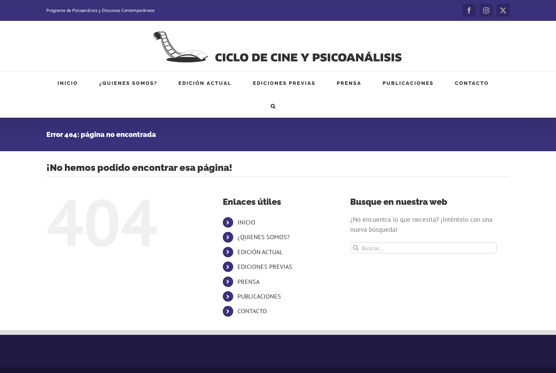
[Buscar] (355, 247)
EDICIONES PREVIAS (264, 266)
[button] (273, 106)
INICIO (246, 222)
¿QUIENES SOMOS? (263, 237)
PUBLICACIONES (259, 296)
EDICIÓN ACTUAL (260, 252)
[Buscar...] (423, 247)
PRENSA (248, 281)
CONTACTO (252, 311)
